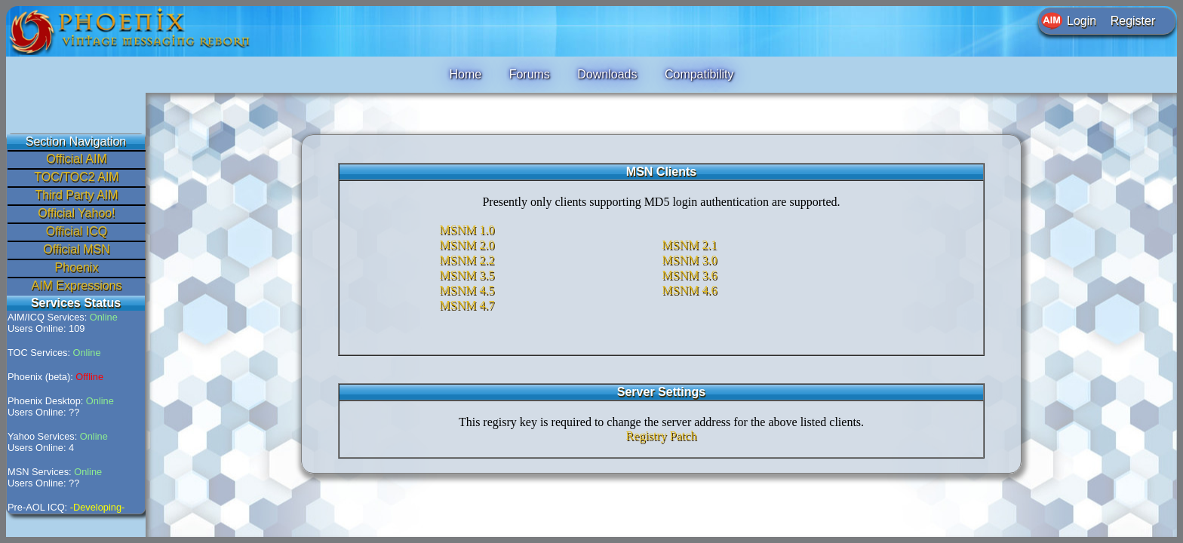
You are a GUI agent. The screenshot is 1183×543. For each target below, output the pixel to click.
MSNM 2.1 (689, 244)
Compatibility (699, 74)
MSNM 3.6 (689, 274)
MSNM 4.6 (689, 290)
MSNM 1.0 (467, 229)
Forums (529, 74)
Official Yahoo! (76, 213)
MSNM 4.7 (467, 305)
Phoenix (77, 267)
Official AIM (76, 158)
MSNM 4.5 (467, 290)
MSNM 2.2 (467, 259)
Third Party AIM (76, 195)
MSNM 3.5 (467, 274)
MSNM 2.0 (467, 244)
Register (1133, 20)
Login (1081, 20)
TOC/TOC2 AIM (76, 176)
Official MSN (76, 249)
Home (465, 74)
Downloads (607, 74)
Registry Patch (661, 435)
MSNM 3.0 (689, 259)
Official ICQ (77, 231)
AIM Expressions (76, 285)
